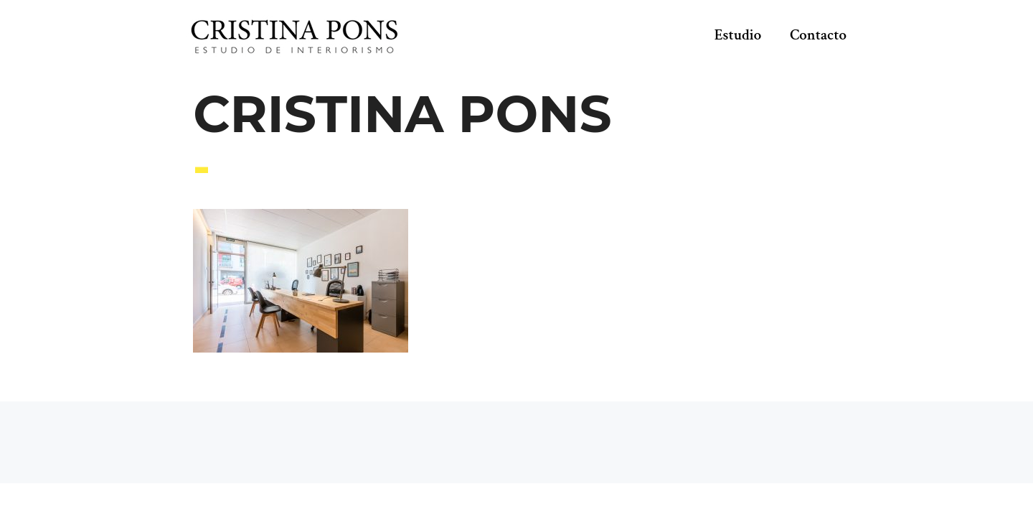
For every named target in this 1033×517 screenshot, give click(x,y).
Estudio (738, 35)
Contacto (818, 35)
